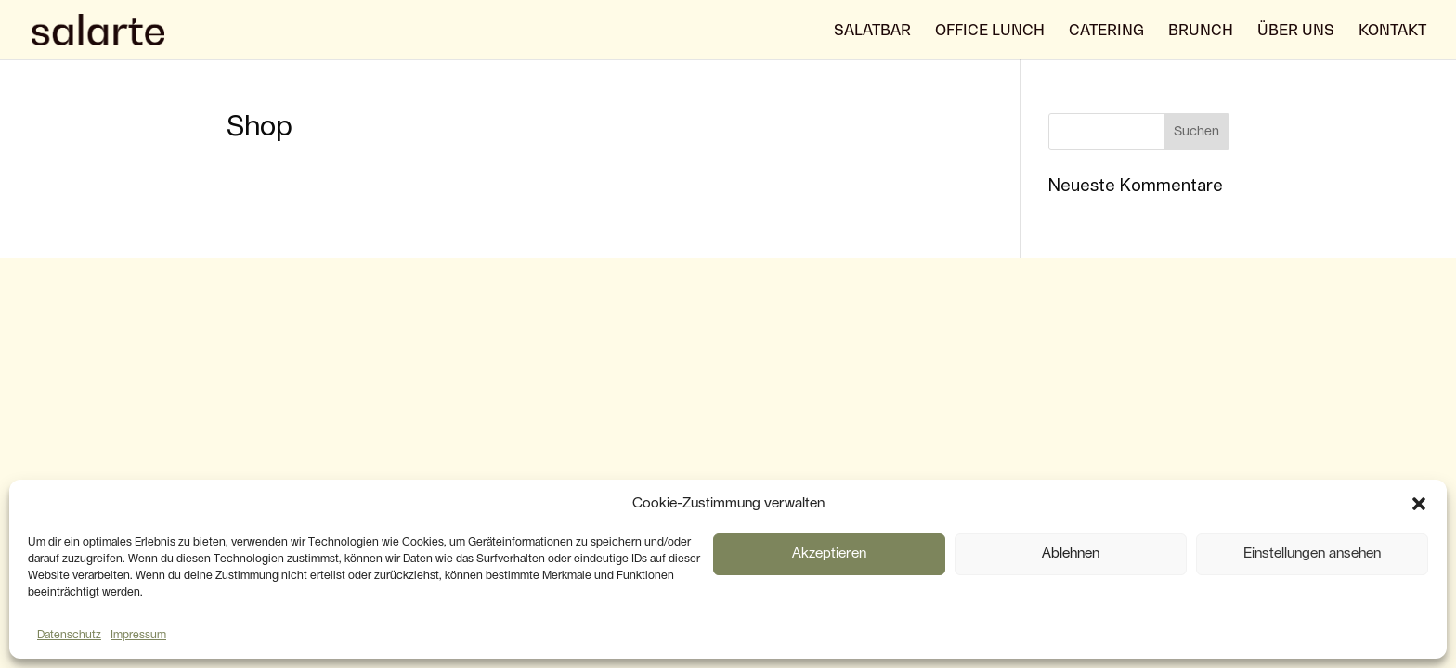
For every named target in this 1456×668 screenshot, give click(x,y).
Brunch (1200, 31)
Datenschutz (69, 634)
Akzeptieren (829, 553)
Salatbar (872, 31)
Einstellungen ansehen (1312, 553)
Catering (1106, 31)
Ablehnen (1070, 553)
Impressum (138, 634)
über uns (1295, 31)
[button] (1419, 504)
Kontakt (1392, 31)
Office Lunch (990, 31)
